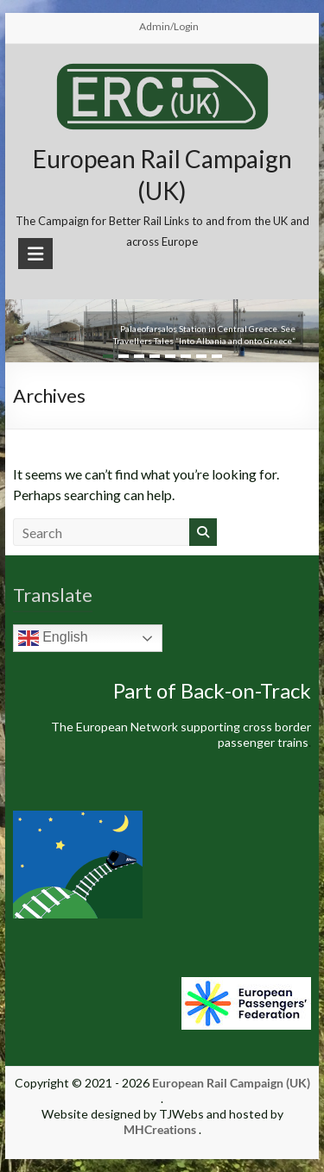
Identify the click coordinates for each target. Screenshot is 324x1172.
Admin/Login (169, 26)
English (53, 638)
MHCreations (160, 1129)
